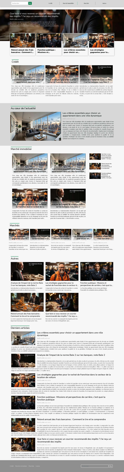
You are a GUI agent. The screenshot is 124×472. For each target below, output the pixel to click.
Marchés (86, 3)
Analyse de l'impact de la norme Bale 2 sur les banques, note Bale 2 (96, 81)
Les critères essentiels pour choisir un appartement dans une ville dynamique (74, 53)
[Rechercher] (19, 3)
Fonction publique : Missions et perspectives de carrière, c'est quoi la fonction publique (106, 176)
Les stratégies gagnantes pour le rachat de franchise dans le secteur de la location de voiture (62, 82)
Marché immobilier (68, 3)
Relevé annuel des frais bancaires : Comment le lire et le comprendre (22, 52)
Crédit (50, 3)
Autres (104, 3)
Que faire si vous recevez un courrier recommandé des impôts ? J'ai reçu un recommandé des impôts (35, 15)
